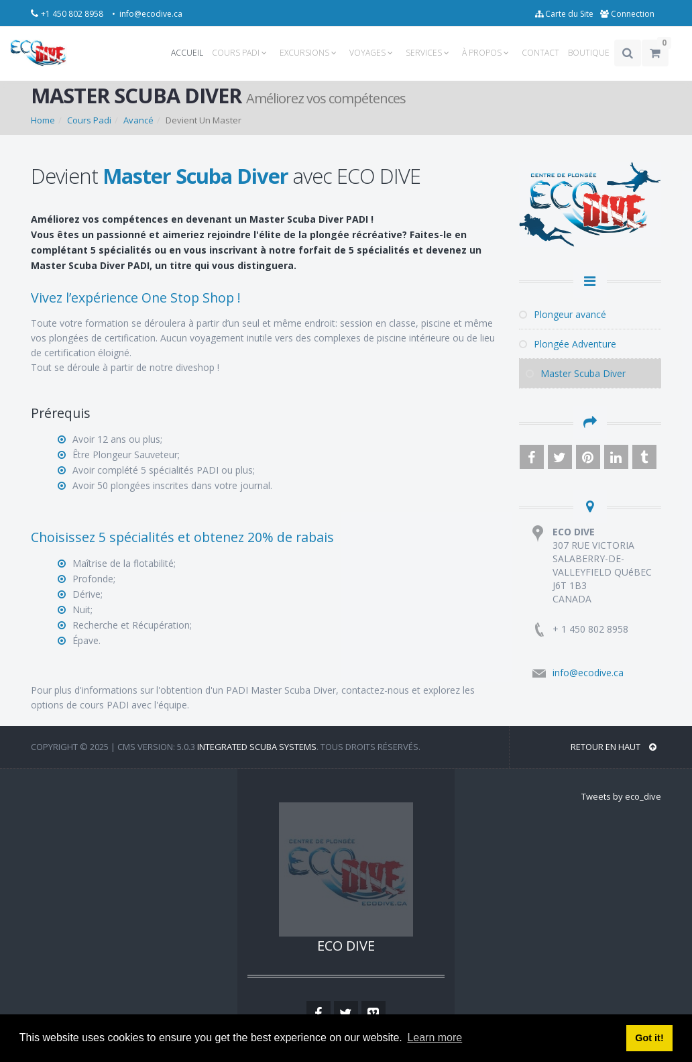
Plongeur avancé (562, 314)
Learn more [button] (434, 1037)
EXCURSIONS (310, 52)
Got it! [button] (649, 1037)
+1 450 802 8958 (73, 13)
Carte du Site (564, 13)
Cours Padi (89, 120)
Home (43, 120)
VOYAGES (373, 52)
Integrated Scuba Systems (256, 747)
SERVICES (429, 52)
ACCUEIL (187, 52)
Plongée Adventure (567, 343)
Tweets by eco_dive (621, 796)
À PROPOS (487, 52)
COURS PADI (241, 52)
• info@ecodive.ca (147, 13)
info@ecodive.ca (588, 672)
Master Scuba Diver (576, 373)
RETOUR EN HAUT (613, 747)
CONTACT (540, 52)
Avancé (138, 120)
